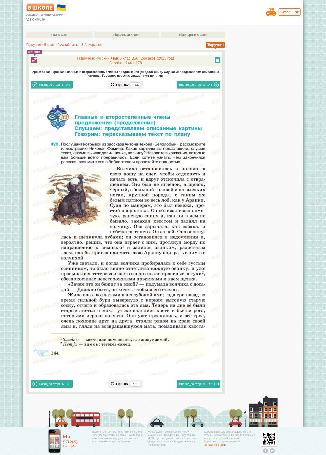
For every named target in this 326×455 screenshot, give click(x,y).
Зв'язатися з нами (215, 444)
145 (199, 84)
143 (51, 84)
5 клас (59, 35)
